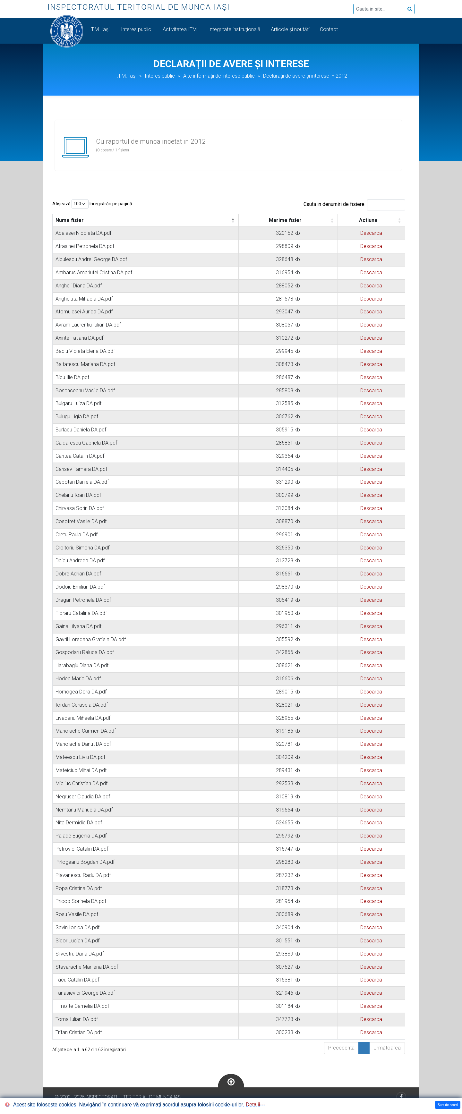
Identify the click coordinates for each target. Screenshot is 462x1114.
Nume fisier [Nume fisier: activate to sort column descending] (70, 220)
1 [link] (364, 1048)
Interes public (136, 29)
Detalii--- (255, 1104)
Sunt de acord (448, 1105)
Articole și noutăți (290, 29)
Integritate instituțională (234, 29)
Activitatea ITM (180, 29)
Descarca (371, 233)
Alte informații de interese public (219, 76)
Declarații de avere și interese (296, 76)
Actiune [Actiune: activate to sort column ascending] (368, 220)
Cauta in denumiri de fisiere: (354, 205)
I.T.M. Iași (99, 29)
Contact (329, 29)
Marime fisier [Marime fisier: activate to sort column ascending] (285, 220)
